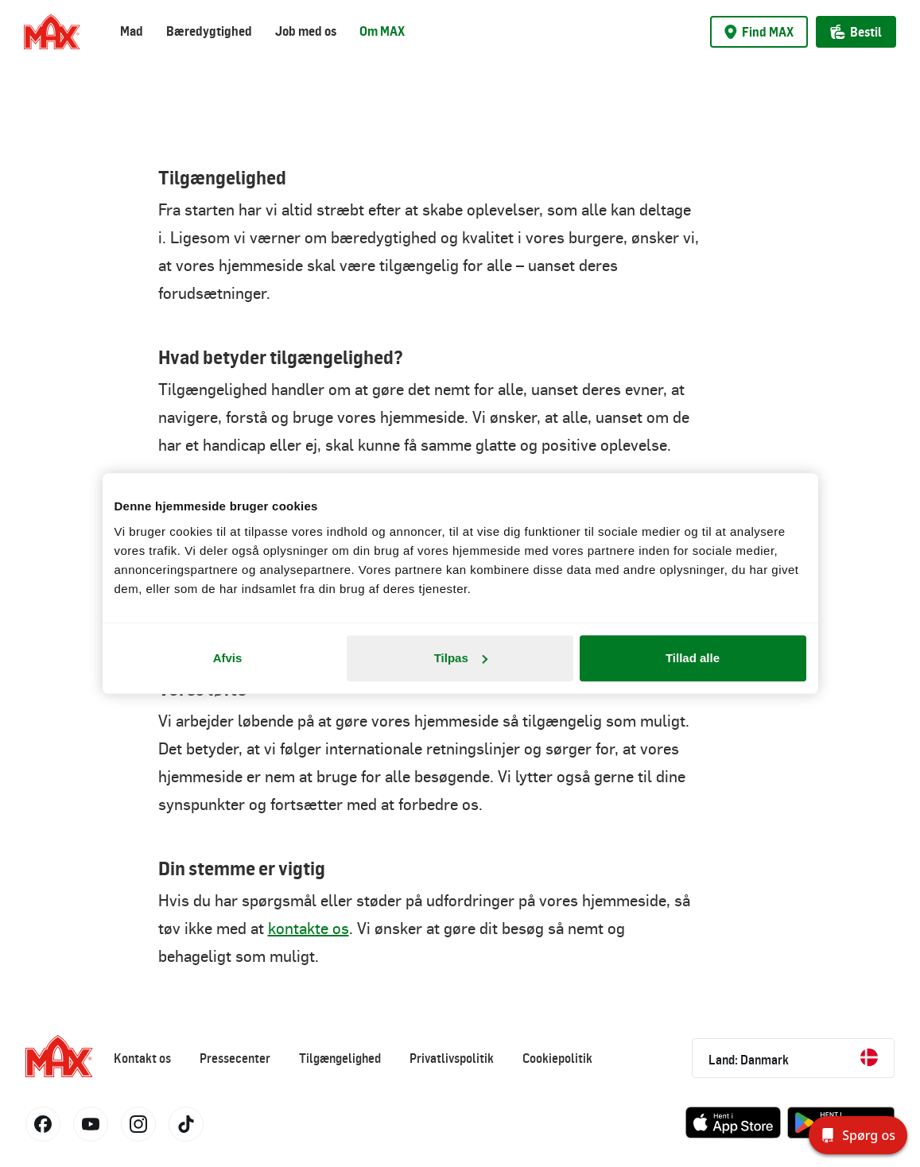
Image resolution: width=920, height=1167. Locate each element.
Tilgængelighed (340, 1058)
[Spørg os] (858, 1135)
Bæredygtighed (209, 31)
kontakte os (308, 928)
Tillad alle (693, 658)
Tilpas (460, 658)
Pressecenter (235, 1058)
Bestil (856, 32)
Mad (131, 31)
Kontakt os (142, 1058)
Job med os (305, 31)
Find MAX (759, 32)
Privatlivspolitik (452, 1058)
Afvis (228, 658)
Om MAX (382, 31)
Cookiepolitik (557, 1058)
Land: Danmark (793, 1058)
